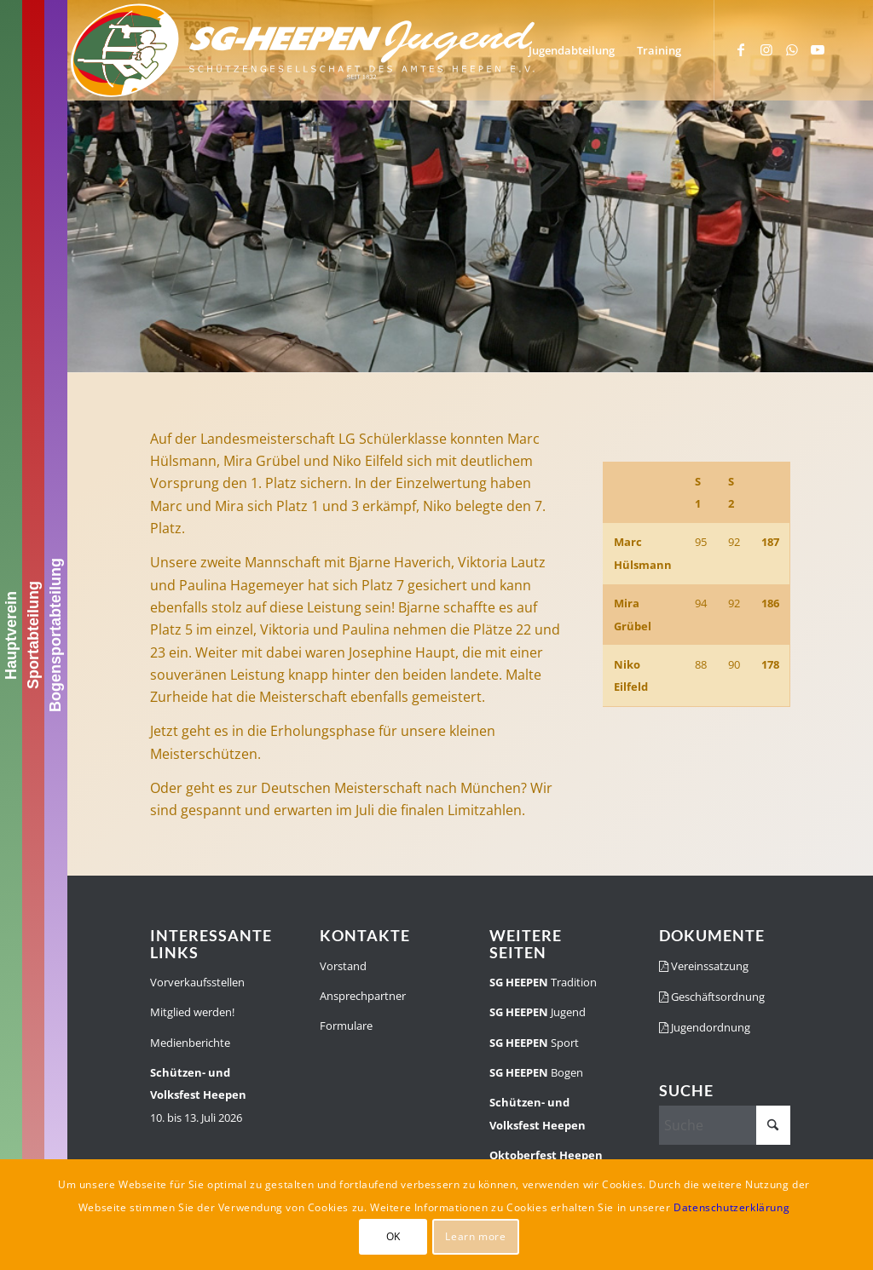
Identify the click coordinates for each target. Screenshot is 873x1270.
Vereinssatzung (704, 966)
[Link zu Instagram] (766, 49)
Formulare (346, 1025)
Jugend (537, 1012)
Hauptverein (11, 634)
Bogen (536, 1072)
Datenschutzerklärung (731, 1207)
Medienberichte (190, 1042)
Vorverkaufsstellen (197, 982)
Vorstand (343, 966)
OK (393, 1236)
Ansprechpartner (363, 995)
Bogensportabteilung (55, 635)
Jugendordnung (704, 1027)
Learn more (475, 1236)
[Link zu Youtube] (817, 49)
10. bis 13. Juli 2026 (198, 1095)
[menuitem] (571, 50)
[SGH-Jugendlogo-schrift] (303, 50)
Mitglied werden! (192, 1012)
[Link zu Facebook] (741, 49)
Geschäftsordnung (712, 996)
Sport (534, 1042)
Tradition (543, 982)
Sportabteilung (33, 635)
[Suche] (724, 1125)
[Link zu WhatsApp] (792, 49)
